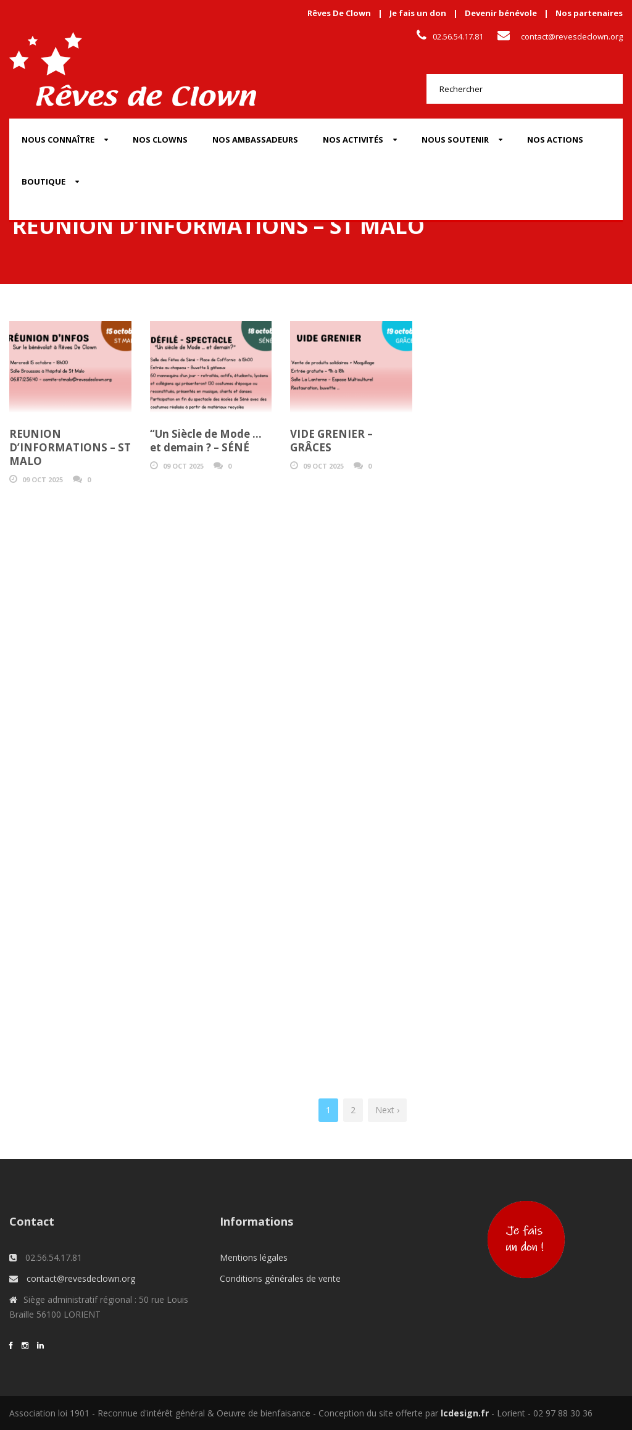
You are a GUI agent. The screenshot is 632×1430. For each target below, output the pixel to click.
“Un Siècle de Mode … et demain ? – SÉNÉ (206, 440)
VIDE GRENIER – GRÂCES (331, 440)
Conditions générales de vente (280, 1278)
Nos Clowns (160, 139)
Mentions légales (254, 1257)
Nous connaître (58, 139)
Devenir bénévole (501, 13)
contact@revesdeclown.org (572, 36)
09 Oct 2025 (42, 479)
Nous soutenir (455, 139)
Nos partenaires (589, 13)
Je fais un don (417, 13)
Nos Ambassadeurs (255, 139)
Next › (387, 1110)
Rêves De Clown (339, 13)
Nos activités (353, 139)
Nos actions (555, 139)
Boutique (43, 181)
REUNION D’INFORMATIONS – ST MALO (70, 447)
